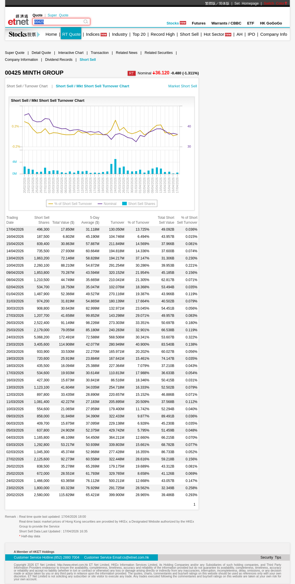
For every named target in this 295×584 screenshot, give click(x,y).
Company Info (273, 34)
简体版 (224, 3)
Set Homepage (247, 3)
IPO (251, 34)
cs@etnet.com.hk (135, 557)
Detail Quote (41, 53)
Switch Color (276, 3)
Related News (126, 53)
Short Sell (189, 34)
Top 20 (139, 34)
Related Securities (159, 53)
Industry (119, 34)
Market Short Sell (182, 86)
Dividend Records (59, 60)
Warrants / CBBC (226, 23)
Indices (93, 34)
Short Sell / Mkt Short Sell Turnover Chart (92, 86)
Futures (199, 23)
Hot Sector (214, 34)
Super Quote (58, 15)
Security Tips (270, 557)
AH (240, 34)
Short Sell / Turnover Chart (27, 86)
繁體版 (210, 3)
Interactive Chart (71, 53)
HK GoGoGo (271, 23)
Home (51, 34)
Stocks (176, 23)
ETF (250, 23)
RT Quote (71, 34)
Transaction (100, 53)
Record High (163, 34)
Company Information (21, 60)
